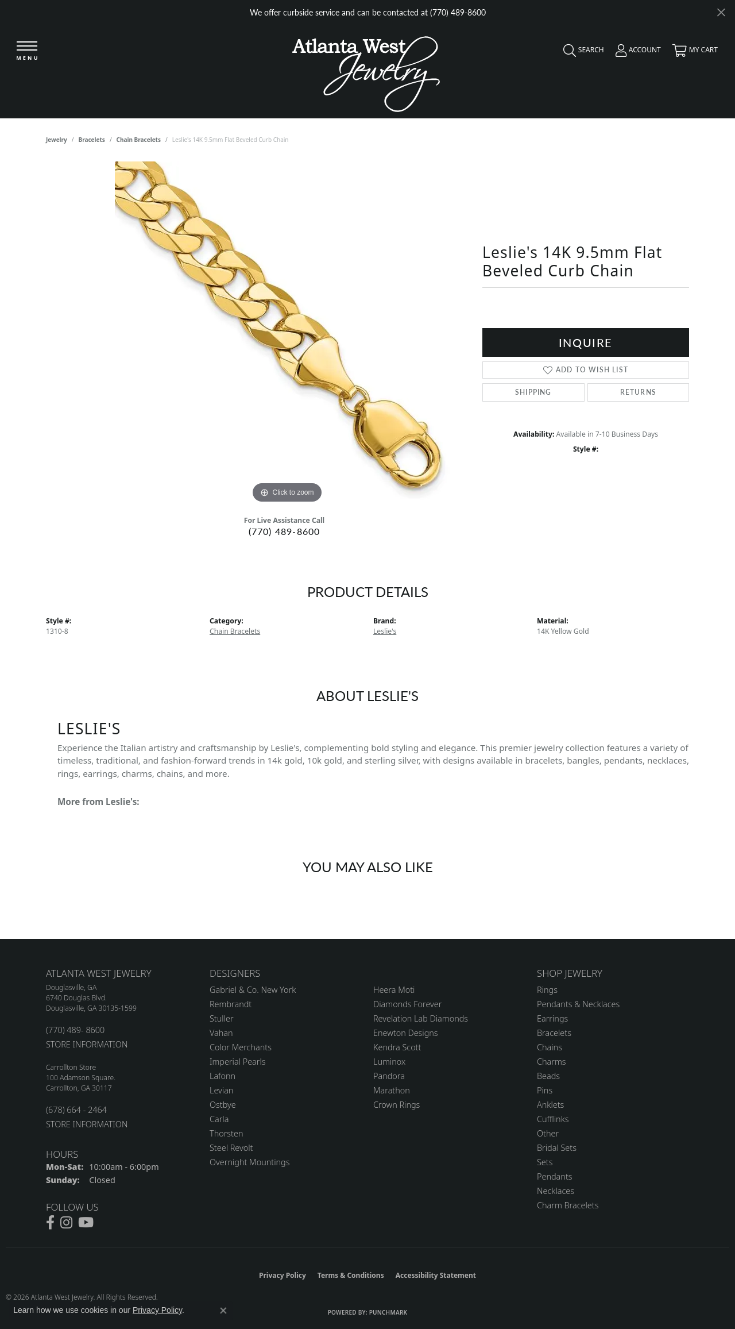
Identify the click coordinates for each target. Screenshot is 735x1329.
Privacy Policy (282, 1275)
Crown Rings (396, 1104)
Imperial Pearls (238, 1061)
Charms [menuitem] (551, 1061)
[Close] (721, 12)
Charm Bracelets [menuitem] (567, 1205)
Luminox (389, 1061)
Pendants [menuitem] (554, 1176)
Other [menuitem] (548, 1133)
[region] (287, 333)
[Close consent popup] (223, 1310)
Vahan (221, 1032)
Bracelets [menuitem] (554, 1032)
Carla (219, 1119)
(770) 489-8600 (284, 531)
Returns (638, 392)
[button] (581, 52)
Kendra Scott (397, 1047)
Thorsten (226, 1133)
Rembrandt (231, 1004)
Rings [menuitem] (547, 989)
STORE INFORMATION (86, 1044)
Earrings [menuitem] (552, 1018)
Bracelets (92, 140)
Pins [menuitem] (544, 1090)
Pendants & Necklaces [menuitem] (578, 1004)
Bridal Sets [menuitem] (557, 1147)
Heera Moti (394, 989)
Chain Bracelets (139, 140)
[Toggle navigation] (26, 51)
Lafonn (222, 1075)
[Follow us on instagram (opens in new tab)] (66, 1223)
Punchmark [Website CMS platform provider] (388, 1312)
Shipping (533, 392)
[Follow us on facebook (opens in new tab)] (50, 1223)
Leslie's (384, 631)
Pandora (389, 1075)
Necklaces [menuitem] (555, 1190)
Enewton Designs (405, 1032)
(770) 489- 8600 (75, 1029)
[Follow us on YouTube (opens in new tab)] (86, 1223)
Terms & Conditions (351, 1275)
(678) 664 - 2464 (76, 1109)
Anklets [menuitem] (550, 1104)
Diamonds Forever (407, 1004)
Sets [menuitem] (544, 1162)
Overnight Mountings (249, 1162)
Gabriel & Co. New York (253, 989)
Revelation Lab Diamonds (420, 1018)
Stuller (222, 1018)
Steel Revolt (231, 1147)
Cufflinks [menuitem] (553, 1119)
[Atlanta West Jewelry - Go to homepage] (366, 71)
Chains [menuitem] (549, 1047)
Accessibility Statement (436, 1275)
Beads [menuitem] (548, 1075)
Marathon (391, 1090)
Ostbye (223, 1104)
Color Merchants (241, 1047)
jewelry (56, 140)
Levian (221, 1090)
